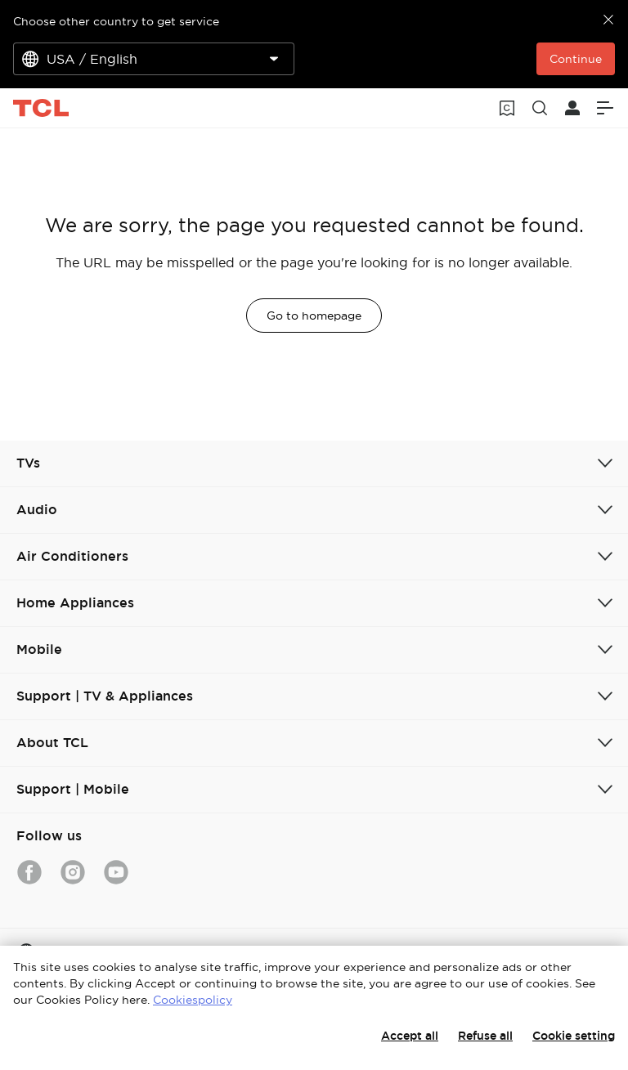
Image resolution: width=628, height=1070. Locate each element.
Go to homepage (314, 315)
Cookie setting (573, 1035)
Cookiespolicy (192, 999)
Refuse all (485, 1035)
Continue (576, 58)
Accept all (409, 1035)
